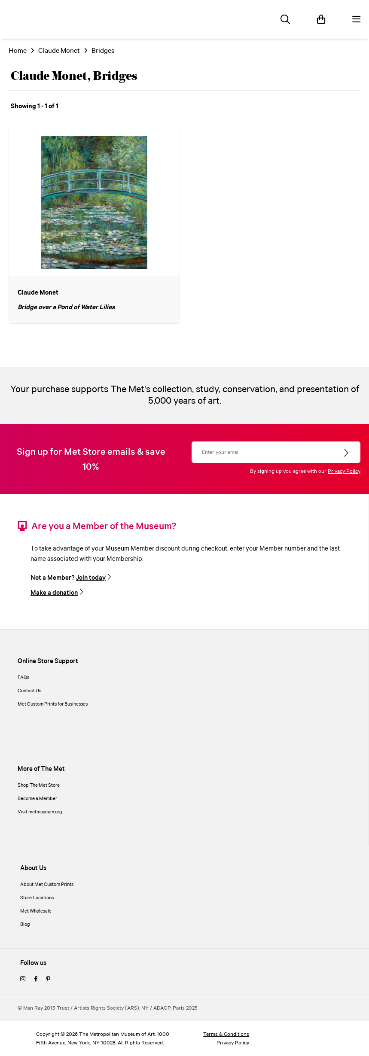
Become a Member (37, 798)
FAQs (23, 677)
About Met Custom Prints (46, 884)
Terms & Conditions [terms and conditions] (226, 1034)
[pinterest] (48, 979)
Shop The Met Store (39, 785)
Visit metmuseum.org (40, 812)
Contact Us (29, 691)
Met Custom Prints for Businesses (53, 704)
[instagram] (22, 979)
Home (18, 50)
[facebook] (35, 979)
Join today (91, 578)
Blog (25, 924)
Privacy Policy (344, 471)
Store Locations (37, 898)
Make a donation (54, 593)
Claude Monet (59, 50)
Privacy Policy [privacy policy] (233, 1043)
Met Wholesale (36, 911)
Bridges (102, 50)
